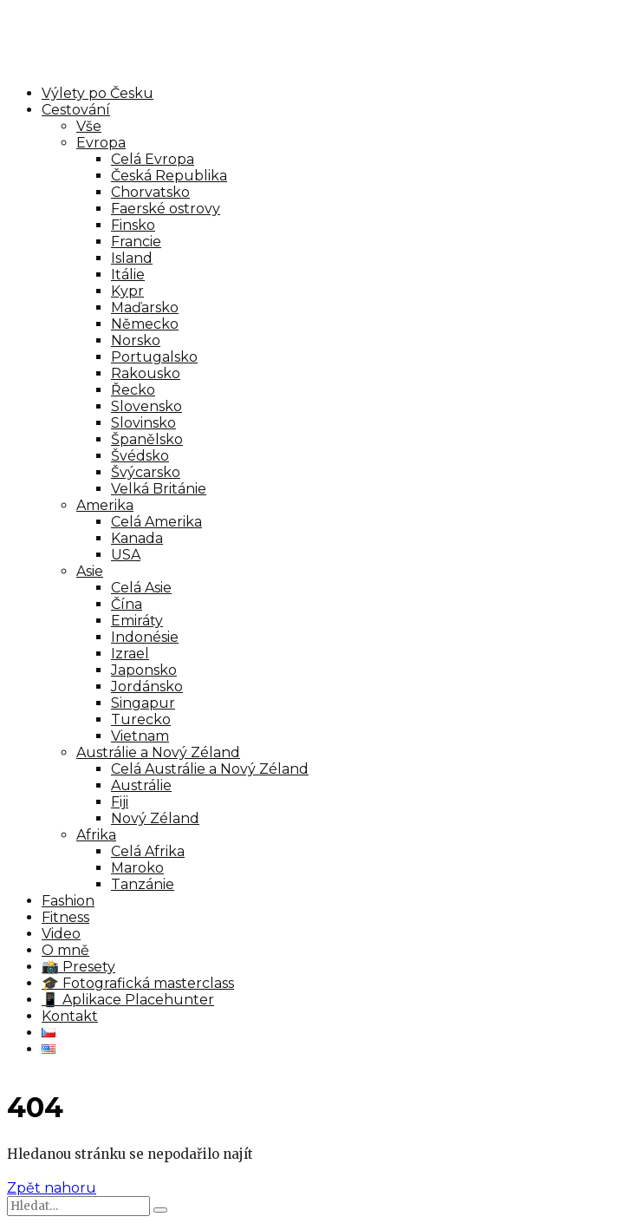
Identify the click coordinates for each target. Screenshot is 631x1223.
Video (61, 933)
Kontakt (70, 1016)
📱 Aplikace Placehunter (128, 999)
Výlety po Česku (97, 93)
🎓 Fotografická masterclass (138, 983)
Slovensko (146, 406)
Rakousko (145, 373)
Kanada (137, 538)
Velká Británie (158, 489)
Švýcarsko (145, 472)
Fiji (119, 802)
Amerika (104, 505)
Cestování (76, 109)
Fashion (68, 901)
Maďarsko (145, 307)
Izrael (130, 653)
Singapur (143, 703)
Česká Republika (169, 175)
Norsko (135, 340)
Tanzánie (142, 884)
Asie (89, 571)
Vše (88, 126)
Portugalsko (154, 357)
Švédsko (140, 456)
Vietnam (140, 736)
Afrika (96, 835)
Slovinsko (143, 423)
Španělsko (147, 439)
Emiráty (137, 620)
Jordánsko (147, 686)
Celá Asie (141, 587)
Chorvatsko (150, 192)
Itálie (128, 274)
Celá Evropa (152, 159)
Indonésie (145, 637)
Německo (145, 324)
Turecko (141, 719)
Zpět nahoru (51, 1188)
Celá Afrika (148, 851)
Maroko (137, 868)
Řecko (133, 390)
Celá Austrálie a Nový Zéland (210, 769)
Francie (136, 241)
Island (132, 258)
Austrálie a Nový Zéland (158, 752)
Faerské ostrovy (165, 208)
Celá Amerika (156, 521)
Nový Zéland (155, 818)
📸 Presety (78, 966)
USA (125, 554)
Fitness (65, 917)
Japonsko (144, 670)
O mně (65, 950)
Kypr (127, 291)
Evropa (101, 142)
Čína (126, 604)
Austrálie (141, 785)
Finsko (133, 225)
